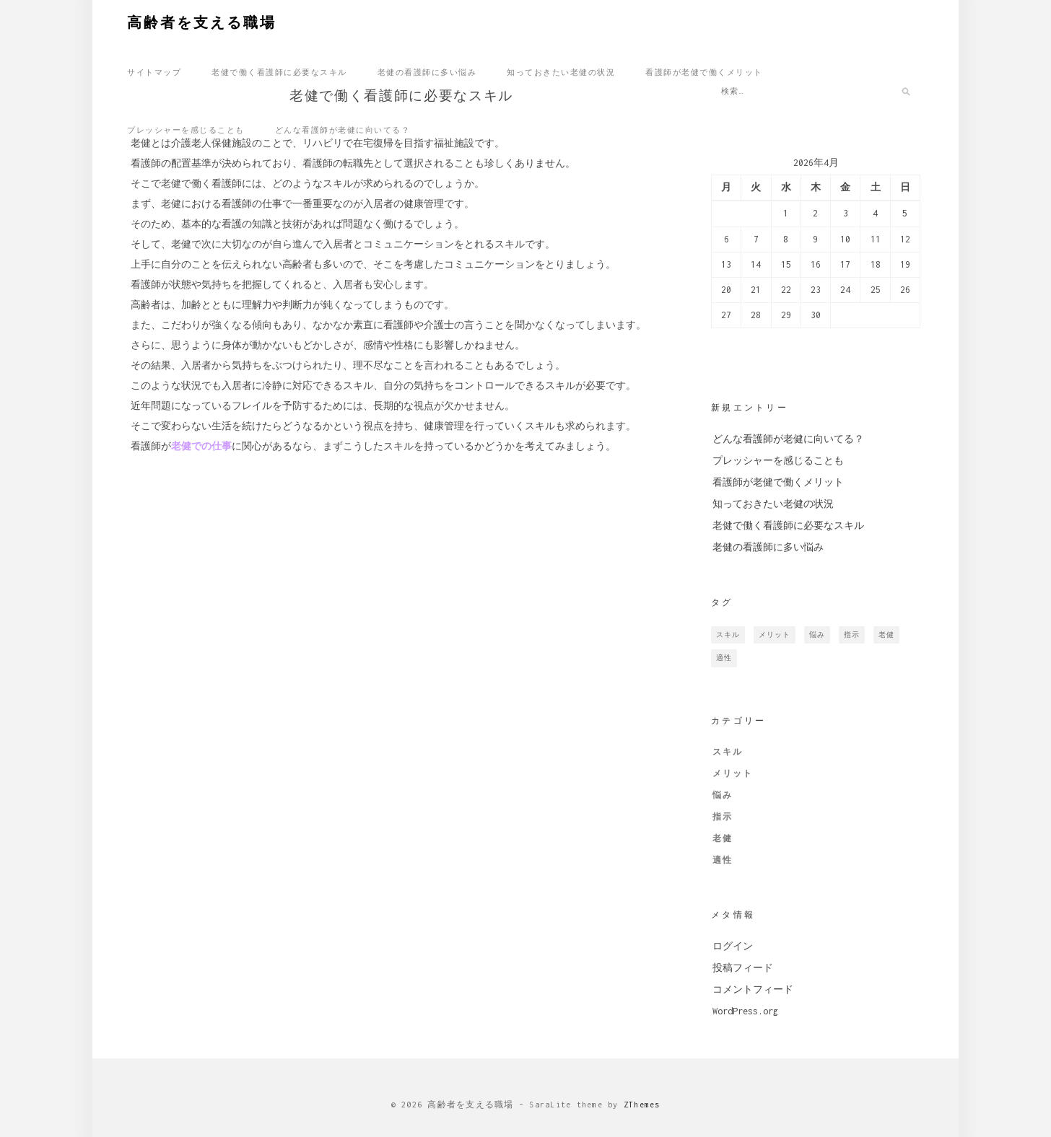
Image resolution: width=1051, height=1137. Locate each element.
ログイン (732, 946)
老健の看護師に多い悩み (427, 71)
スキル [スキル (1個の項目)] (728, 634)
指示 (722, 816)
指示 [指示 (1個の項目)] (852, 634)
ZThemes (642, 1104)
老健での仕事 (201, 449)
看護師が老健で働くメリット (704, 71)
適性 (722, 860)
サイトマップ (154, 71)
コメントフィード (752, 989)
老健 (722, 838)
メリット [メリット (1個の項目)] (774, 634)
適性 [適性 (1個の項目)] (724, 658)
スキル (727, 751)
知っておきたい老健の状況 (561, 71)
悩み (722, 795)
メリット (732, 773)
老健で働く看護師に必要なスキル (279, 71)
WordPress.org (745, 1011)
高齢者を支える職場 (201, 21)
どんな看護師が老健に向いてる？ (343, 129)
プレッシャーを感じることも (186, 129)
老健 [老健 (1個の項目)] (886, 634)
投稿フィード (742, 967)
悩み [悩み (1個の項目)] (817, 634)
